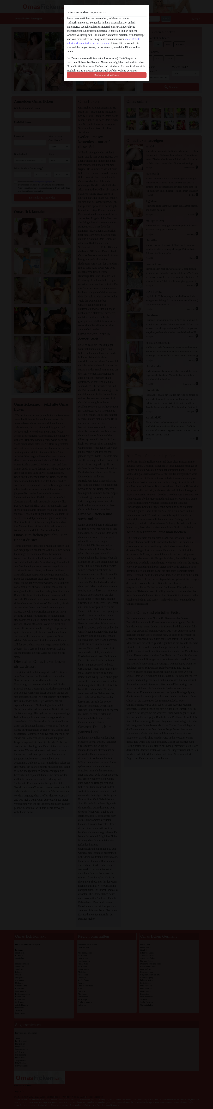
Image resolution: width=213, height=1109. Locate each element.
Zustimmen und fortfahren (106, 75)
